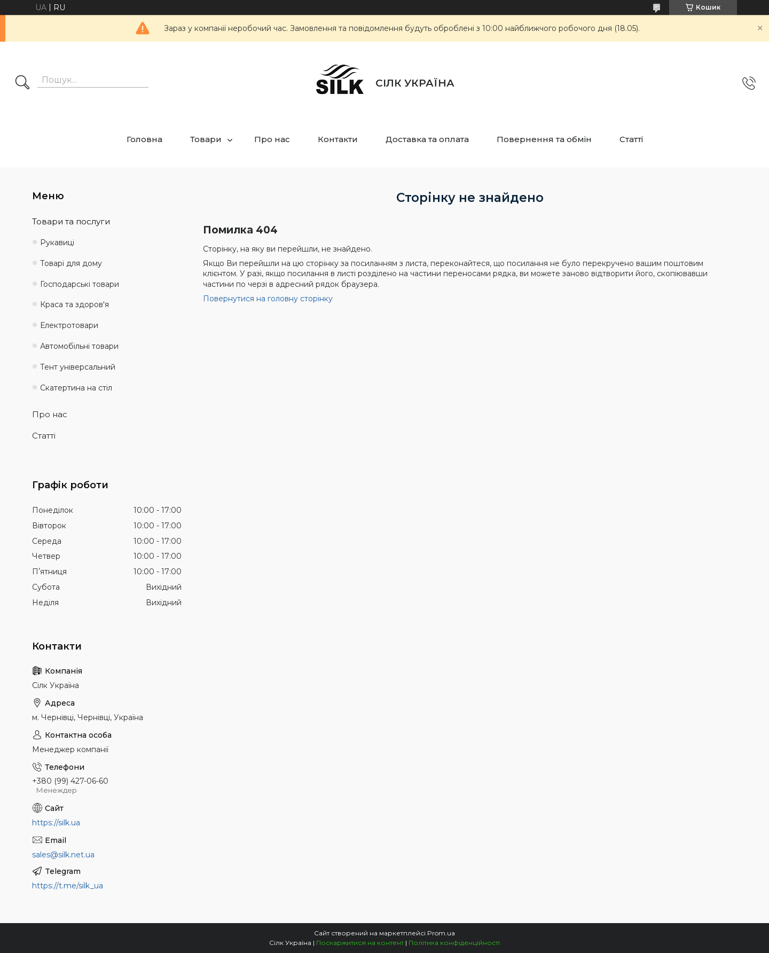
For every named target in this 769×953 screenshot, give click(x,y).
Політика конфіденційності (454, 943)
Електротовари (69, 325)
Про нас (272, 139)
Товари (206, 139)
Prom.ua (441, 933)
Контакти (338, 139)
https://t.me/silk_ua (67, 885)
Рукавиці (57, 242)
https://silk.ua (56, 822)
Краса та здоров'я (74, 304)
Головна (144, 139)
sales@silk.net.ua (63, 855)
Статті (631, 139)
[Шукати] (22, 83)
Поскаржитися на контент (360, 943)
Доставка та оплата (427, 139)
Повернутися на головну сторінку (268, 298)
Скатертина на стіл (76, 388)
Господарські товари (79, 284)
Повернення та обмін (544, 139)
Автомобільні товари (79, 346)
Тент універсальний (77, 367)
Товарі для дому (71, 263)
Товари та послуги (71, 221)
